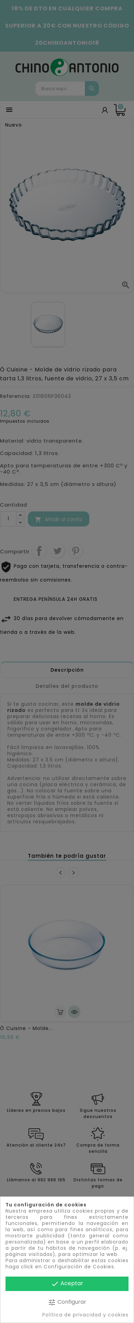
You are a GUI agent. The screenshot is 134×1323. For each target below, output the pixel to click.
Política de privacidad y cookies (85, 1315)
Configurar (67, 1302)
